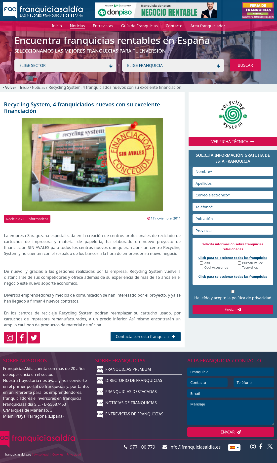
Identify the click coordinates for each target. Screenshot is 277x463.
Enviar (233, 309)
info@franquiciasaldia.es (191, 447)
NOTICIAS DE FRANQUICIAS (127, 402)
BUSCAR (245, 65)
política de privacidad (252, 298)
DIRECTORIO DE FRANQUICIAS (129, 380)
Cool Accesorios (216, 268)
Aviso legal (41, 454)
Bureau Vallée (252, 263)
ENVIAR (231, 432)
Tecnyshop (250, 268)
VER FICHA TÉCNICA (232, 141)
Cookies (57, 454)
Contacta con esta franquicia (146, 336)
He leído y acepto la (232, 298)
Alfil (207, 263)
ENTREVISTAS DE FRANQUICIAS (130, 414)
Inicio (24, 87)
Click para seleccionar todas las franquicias (232, 257)
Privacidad (74, 454)
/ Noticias (38, 87)
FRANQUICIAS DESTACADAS (127, 391)
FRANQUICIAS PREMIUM (124, 369)
